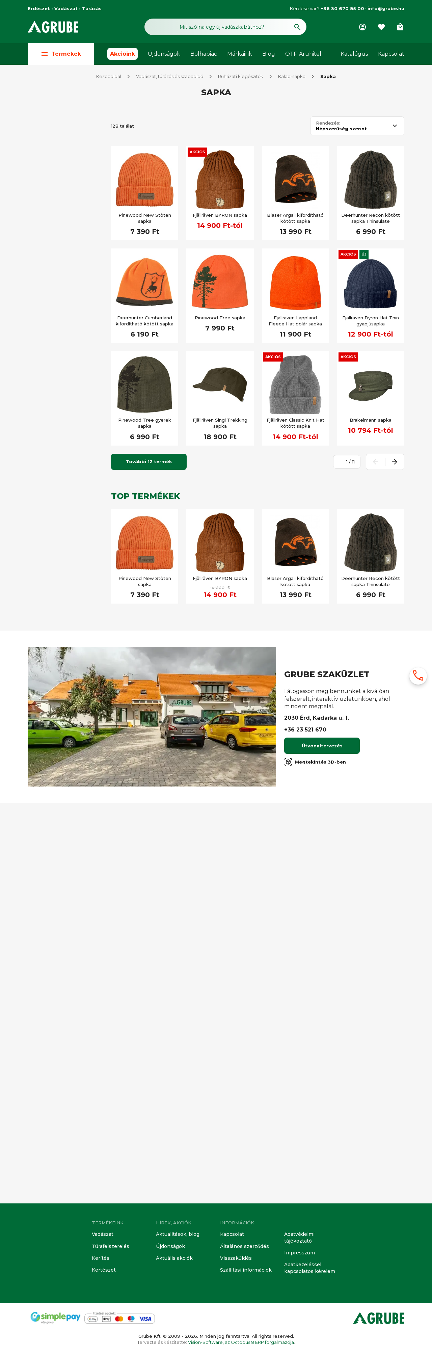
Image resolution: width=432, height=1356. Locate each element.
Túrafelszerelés (109, 1248)
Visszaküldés (234, 1259)
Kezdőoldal (108, 77)
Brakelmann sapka (371, 420)
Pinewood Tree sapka (220, 318)
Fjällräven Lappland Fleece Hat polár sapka (295, 321)
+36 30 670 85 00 (342, 8)
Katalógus (354, 54)
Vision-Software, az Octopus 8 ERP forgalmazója (241, 1342)
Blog (268, 54)
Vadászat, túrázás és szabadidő (169, 77)
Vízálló (49, 842)
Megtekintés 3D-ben (315, 1165)
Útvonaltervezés (322, 1148)
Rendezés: (328, 124)
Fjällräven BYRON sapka (220, 215)
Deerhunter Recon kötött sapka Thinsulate (370, 218)
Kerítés (100, 1259)
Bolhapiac (203, 54)
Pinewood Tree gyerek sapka (144, 423)
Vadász (50, 133)
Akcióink (122, 54)
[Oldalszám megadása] (343, 462)
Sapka (328, 77)
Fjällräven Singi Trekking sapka (220, 423)
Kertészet (103, 1271)
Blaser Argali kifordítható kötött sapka (295, 218)
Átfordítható (55, 942)
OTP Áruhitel (303, 54)
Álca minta (53, 925)
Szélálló (50, 859)
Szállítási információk (244, 1271)
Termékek (60, 54)
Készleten (53, 478)
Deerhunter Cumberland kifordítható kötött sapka (144, 321)
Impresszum (298, 1254)
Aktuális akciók (173, 1259)
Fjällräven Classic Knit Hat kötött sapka (295, 423)
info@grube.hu (386, 8)
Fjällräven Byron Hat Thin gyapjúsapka (370, 321)
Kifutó (48, 494)
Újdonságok (164, 54)
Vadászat (102, 1236)
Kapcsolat (391, 54)
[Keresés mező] (225, 26)
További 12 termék (149, 462)
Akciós (197, 152)
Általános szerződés (243, 1248)
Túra (46, 776)
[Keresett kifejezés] (65, 458)
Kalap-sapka (291, 77)
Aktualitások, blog (176, 1236)
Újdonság (52, 649)
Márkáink (239, 54)
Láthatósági (55, 908)
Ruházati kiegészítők (240, 77)
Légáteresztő (56, 875)
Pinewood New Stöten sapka (144, 218)
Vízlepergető (56, 892)
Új (364, 254)
